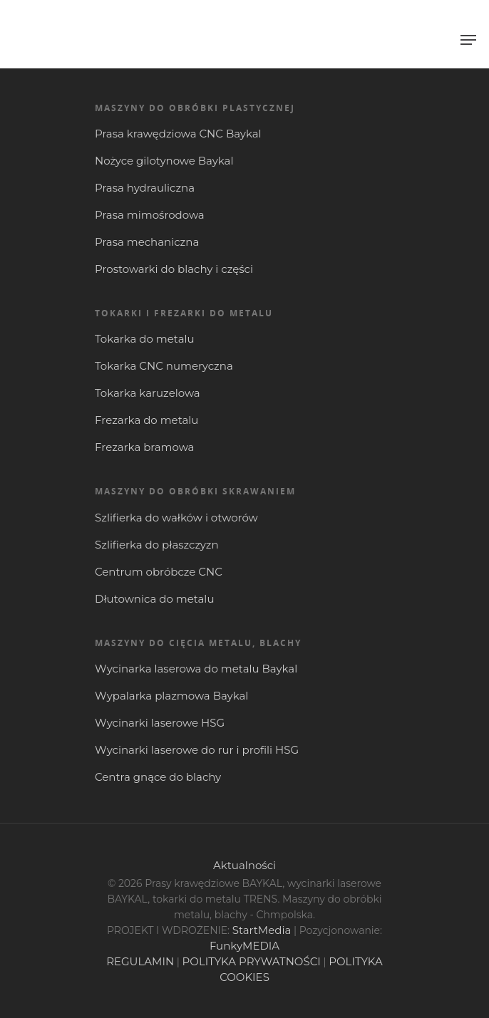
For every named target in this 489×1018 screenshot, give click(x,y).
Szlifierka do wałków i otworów (176, 517)
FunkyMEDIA (244, 945)
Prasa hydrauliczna (145, 187)
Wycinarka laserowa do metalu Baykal (196, 668)
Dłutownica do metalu (154, 599)
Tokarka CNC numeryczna (164, 366)
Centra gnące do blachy (158, 777)
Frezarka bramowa (144, 447)
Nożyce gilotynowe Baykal (164, 160)
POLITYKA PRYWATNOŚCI (251, 961)
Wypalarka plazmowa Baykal (171, 695)
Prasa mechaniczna (147, 242)
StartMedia (262, 930)
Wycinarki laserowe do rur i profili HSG (197, 750)
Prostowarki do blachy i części (174, 269)
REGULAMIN (140, 961)
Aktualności (244, 865)
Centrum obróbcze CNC (158, 571)
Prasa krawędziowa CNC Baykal (178, 133)
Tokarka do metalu (145, 339)
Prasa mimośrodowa (150, 215)
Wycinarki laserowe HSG (160, 722)
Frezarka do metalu (146, 420)
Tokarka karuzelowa (147, 393)
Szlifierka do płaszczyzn (157, 544)
